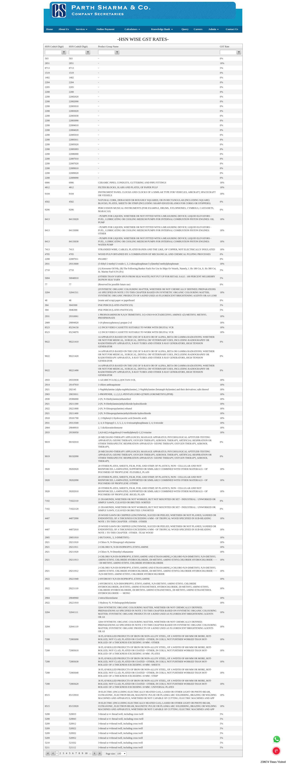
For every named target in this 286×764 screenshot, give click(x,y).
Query (185, 29)
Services (82, 29)
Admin (214, 29)
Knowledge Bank (162, 29)
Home (49, 29)
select (125, 753)
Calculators (132, 29)
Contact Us (232, 29)
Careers (198, 29)
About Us (63, 29)
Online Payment (105, 29)
